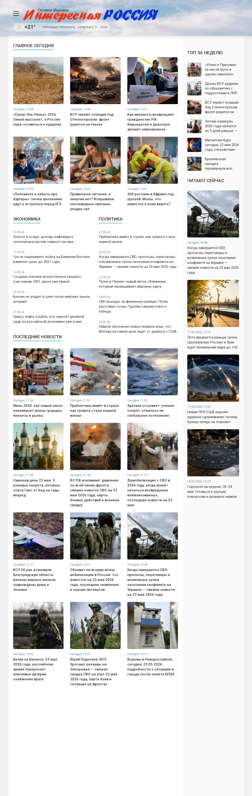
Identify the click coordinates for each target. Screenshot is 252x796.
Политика (111, 219)
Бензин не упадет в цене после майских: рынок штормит (52, 297)
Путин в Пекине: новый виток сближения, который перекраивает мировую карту (138, 282)
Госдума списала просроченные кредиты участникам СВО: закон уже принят (52, 277)
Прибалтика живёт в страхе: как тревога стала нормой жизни (138, 237)
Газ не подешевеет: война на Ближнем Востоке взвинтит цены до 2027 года (52, 257)
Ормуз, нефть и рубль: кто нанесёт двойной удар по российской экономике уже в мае (52, 317)
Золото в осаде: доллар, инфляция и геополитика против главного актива (52, 237)
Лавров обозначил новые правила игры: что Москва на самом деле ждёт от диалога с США (138, 327)
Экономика (26, 219)
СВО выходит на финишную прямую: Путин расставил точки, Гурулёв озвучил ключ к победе (138, 304)
